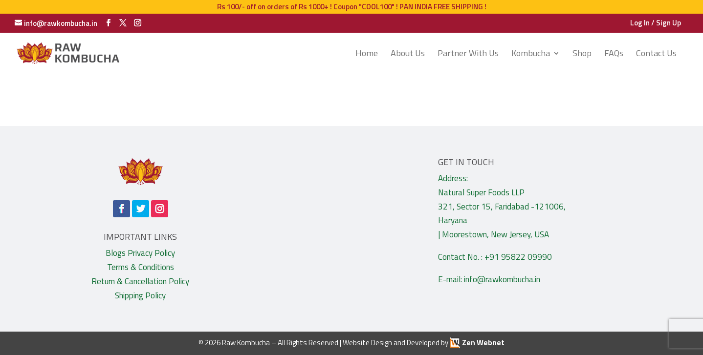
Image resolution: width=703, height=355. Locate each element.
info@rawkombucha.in (502, 279)
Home (366, 55)
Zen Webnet (483, 342)
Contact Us (656, 55)
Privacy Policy (151, 253)
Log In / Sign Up (655, 23)
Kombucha (530, 55)
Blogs (116, 253)
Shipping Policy (140, 295)
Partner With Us (468, 55)
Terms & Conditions (140, 267)
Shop (582, 55)
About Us (408, 55)
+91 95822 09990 (518, 257)
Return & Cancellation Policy (140, 281)
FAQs (613, 55)
